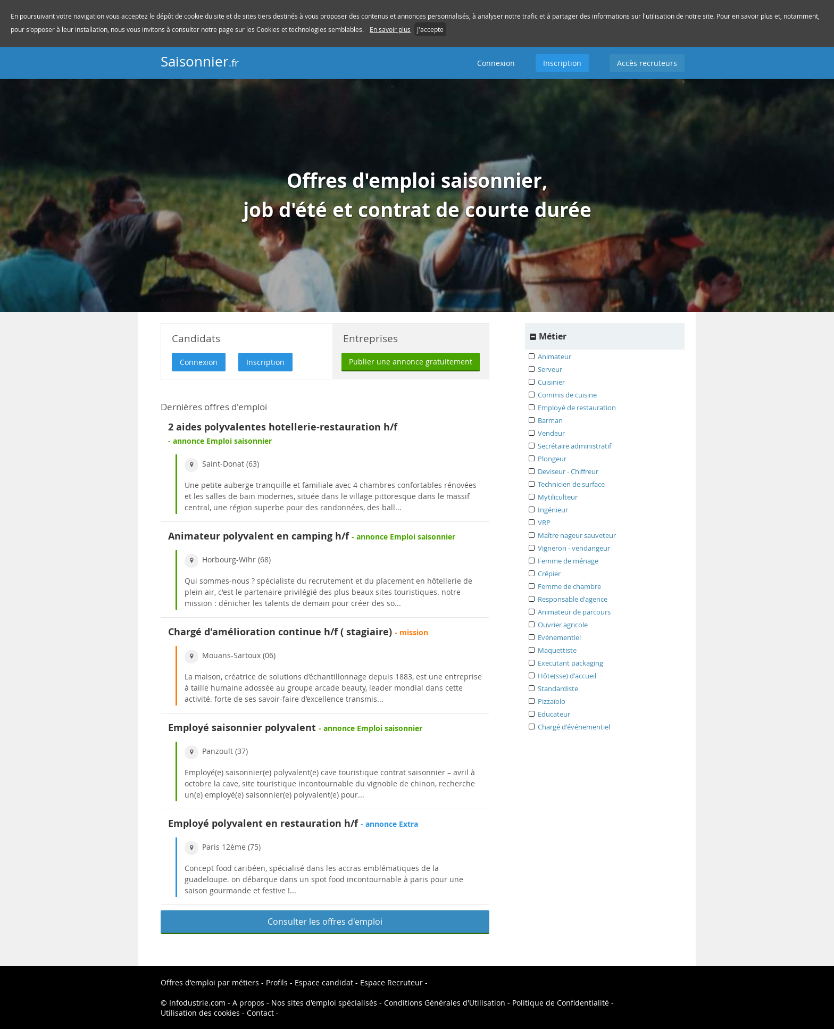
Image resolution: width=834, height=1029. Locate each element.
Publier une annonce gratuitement (410, 361)
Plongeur (552, 458)
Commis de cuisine (567, 395)
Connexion (496, 63)
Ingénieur (553, 509)
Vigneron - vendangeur (574, 548)
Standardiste (558, 688)
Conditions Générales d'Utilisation (444, 1003)
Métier (552, 336)
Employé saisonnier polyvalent (242, 727)
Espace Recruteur (391, 982)
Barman (550, 420)
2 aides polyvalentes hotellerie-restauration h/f (282, 427)
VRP (544, 522)
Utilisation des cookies (200, 1013)
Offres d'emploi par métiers (210, 982)
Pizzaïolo (551, 701)
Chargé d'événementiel (574, 727)
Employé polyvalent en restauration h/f (263, 823)
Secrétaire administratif (574, 446)
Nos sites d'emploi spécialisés (324, 1003)
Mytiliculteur (558, 497)
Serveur (550, 369)
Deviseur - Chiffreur (568, 471)
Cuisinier (551, 382)
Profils (277, 982)
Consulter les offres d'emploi (325, 921)
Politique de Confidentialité (560, 1003)
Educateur (554, 714)
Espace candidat (324, 982)
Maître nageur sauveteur (577, 535)
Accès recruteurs (647, 63)
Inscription (562, 63)
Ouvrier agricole (563, 624)
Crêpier (549, 573)
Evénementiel (559, 637)
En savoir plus (390, 29)
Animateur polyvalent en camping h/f (258, 536)
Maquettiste (557, 650)
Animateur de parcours (574, 612)
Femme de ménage (568, 561)
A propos (248, 1003)
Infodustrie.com (197, 1003)
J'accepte (430, 29)
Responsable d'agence (572, 599)
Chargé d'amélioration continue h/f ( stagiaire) (280, 631)
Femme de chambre (569, 586)
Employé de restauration (577, 407)
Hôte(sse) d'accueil (567, 676)
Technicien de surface (571, 484)
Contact (260, 1013)
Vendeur (551, 433)
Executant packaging (570, 663)
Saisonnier (200, 61)
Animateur (554, 356)
